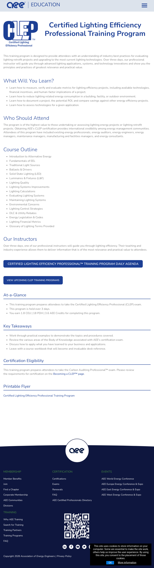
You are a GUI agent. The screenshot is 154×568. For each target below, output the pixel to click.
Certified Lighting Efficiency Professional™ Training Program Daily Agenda (73, 264)
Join (5, 484)
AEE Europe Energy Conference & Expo (122, 484)
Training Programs (13, 535)
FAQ (54, 494)
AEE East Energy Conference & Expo (120, 489)
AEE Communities (13, 500)
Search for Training (13, 524)
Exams (55, 484)
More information (127, 562)
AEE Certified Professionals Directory (72, 500)
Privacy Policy (64, 556)
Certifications (59, 478)
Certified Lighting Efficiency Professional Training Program (39, 396)
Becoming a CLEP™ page (68, 374)
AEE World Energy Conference (117, 478)
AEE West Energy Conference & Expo (121, 494)
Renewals (57, 489)
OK (110, 562)
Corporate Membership (15, 494)
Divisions (8, 505)
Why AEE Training (13, 519)
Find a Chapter (11, 489)
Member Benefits (12, 478)
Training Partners (12, 530)
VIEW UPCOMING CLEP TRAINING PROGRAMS (33, 280)
